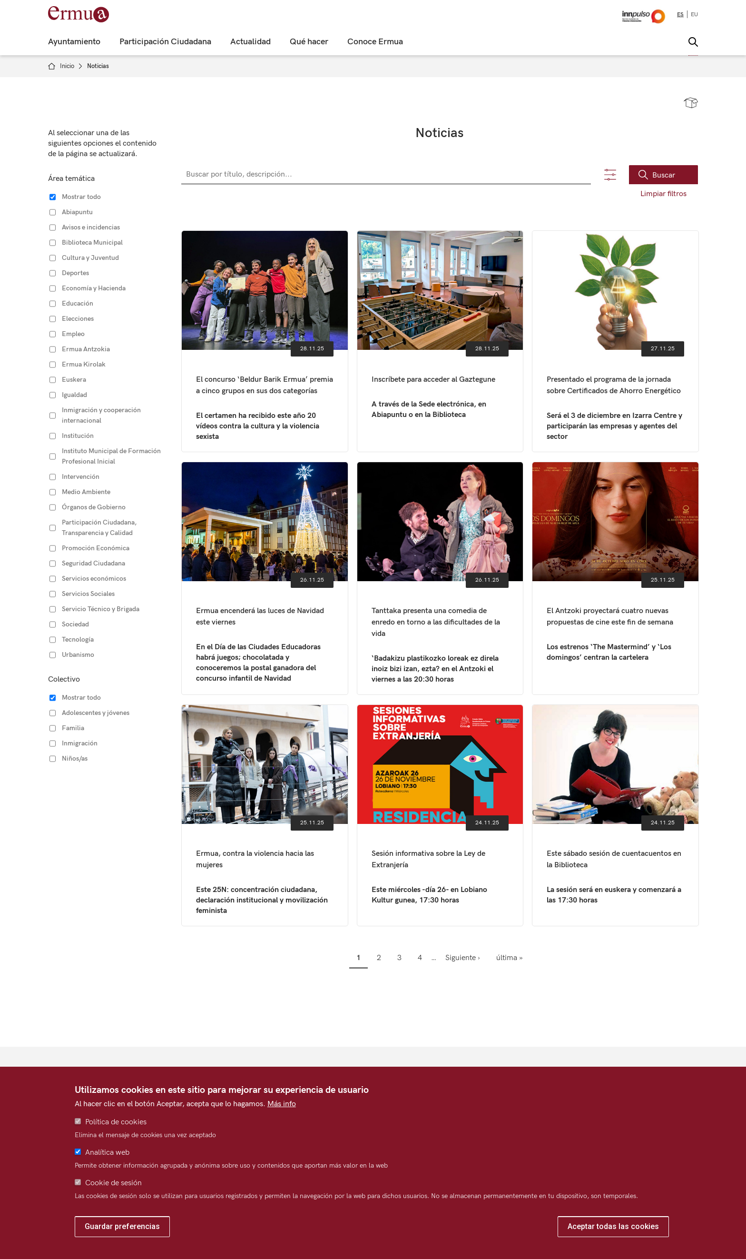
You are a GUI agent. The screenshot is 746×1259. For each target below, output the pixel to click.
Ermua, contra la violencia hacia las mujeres (265, 815)
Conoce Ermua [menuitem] (375, 42)
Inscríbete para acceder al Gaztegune (440, 341)
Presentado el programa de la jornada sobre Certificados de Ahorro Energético (615, 341)
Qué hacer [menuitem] (309, 42)
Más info (281, 1104)
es (680, 14)
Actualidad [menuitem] (250, 42)
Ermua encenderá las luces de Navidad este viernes (265, 578)
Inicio (67, 66)
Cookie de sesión (113, 1183)
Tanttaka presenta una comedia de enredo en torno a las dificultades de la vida (440, 578)
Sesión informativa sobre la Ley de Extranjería (440, 815)
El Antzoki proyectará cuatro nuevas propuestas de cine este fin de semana (615, 578)
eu (694, 14)
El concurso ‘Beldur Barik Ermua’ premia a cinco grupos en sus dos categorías (265, 341)
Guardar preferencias (122, 1226)
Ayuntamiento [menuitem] (74, 42)
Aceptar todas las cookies (613, 1226)
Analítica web (107, 1152)
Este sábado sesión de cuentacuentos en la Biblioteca (615, 815)
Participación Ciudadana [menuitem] (165, 42)
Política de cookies (116, 1122)
